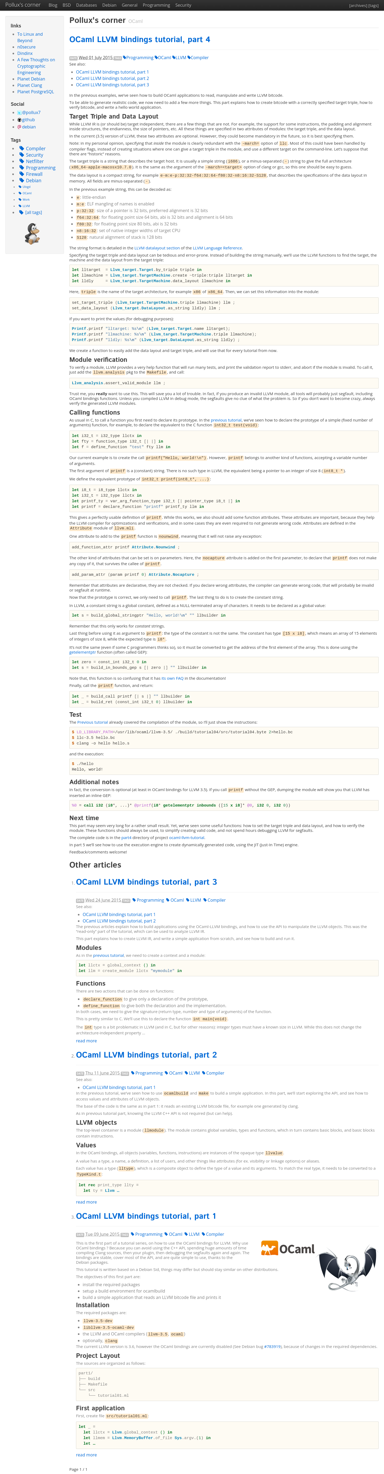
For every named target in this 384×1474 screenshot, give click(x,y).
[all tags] (29, 212)
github (28, 120)
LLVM (23, 206)
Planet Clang (29, 85)
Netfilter (30, 161)
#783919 (272, 1346)
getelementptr (82, 652)
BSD (67, 5)
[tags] (373, 5)
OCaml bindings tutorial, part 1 (112, 72)
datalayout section (157, 247)
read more (86, 1041)
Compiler (31, 148)
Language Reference (217, 247)
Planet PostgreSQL (35, 92)
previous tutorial (226, 420)
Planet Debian (31, 79)
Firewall (29, 174)
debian (29, 127)
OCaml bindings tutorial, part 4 (139, 40)
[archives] (358, 5)
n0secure (26, 47)
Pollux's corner (23, 4)
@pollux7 (31, 112)
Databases (86, 5)
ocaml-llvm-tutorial (186, 837)
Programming (156, 5)
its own (173, 678)
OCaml (24, 193)
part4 (126, 837)
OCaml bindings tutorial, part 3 (112, 85)
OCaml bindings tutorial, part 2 (112, 78)
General (130, 5)
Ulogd (23, 187)
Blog (53, 5)
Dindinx (25, 53)
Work (23, 199)
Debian (109, 5)
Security (183, 5)
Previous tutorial (92, 722)
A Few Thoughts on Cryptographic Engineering (36, 66)
